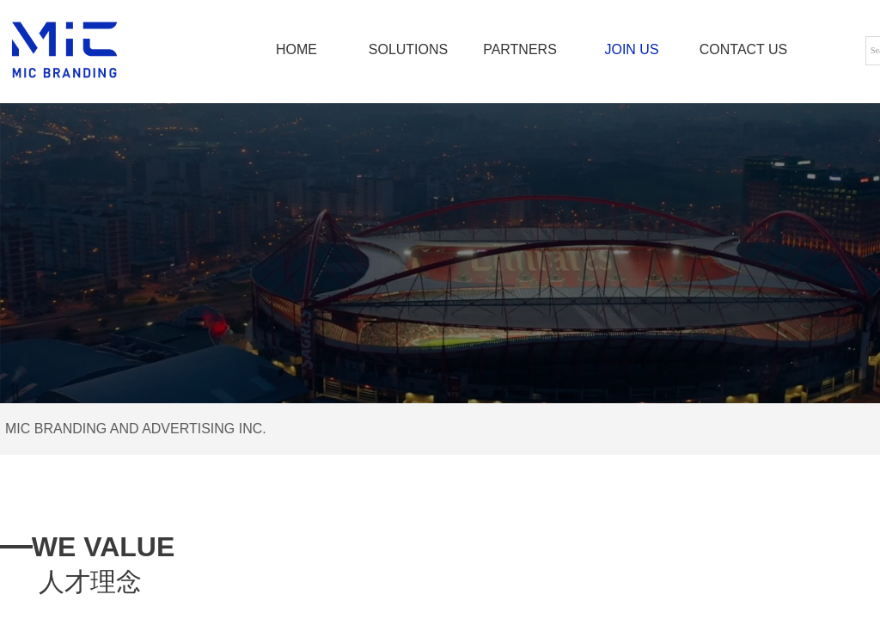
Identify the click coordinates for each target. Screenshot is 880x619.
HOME (296, 49)
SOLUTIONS (408, 49)
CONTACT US (744, 49)
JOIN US (631, 49)
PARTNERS (520, 49)
